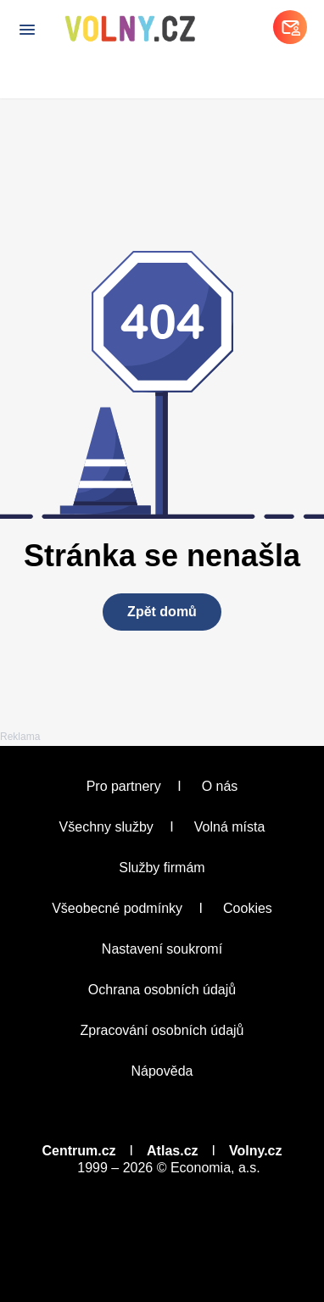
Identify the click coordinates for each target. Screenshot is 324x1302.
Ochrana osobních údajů (162, 989)
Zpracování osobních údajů (161, 1030)
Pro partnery (124, 786)
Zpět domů (162, 611)
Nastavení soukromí (162, 949)
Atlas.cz (172, 1150)
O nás (220, 786)
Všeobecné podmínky (117, 908)
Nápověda (162, 1071)
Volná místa (229, 827)
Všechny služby (106, 827)
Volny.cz (255, 1150)
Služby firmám (161, 867)
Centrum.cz (78, 1150)
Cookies (247, 908)
